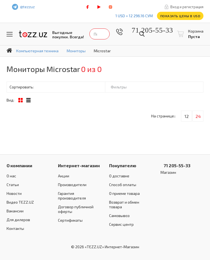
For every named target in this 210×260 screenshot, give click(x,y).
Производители (72, 184)
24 (198, 116)
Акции (63, 176)
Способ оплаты (122, 184)
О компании (19, 165)
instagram (110, 7)
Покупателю (122, 165)
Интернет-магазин (79, 165)
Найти (141, 33)
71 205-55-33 (148, 30)
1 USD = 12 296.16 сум (134, 15)
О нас (11, 176)
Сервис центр (121, 224)
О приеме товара (124, 193)
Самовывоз (119, 215)
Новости (14, 193)
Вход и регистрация (186, 7)
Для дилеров (18, 219)
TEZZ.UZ (33, 34)
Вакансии (15, 211)
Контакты (15, 228)
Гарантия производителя (72, 195)
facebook (87, 7)
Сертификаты (70, 220)
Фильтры (119, 87)
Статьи (13, 184)
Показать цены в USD (180, 16)
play (99, 7)
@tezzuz (27, 6)
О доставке (119, 176)
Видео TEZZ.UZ (20, 202)
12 (187, 116)
